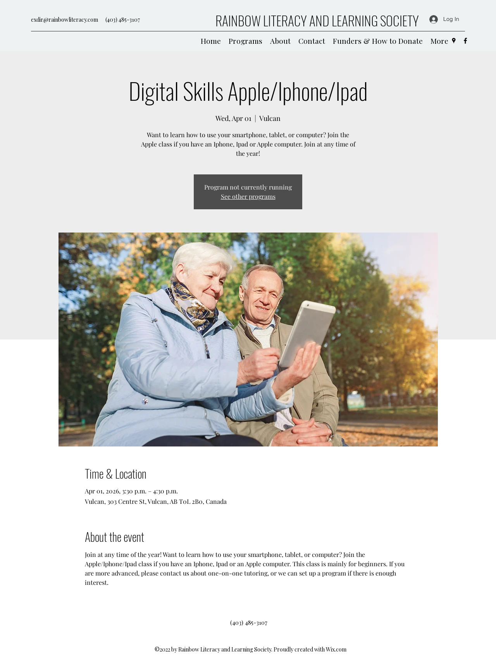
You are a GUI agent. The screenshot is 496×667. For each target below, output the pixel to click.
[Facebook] (465, 41)
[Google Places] (454, 41)
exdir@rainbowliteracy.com (64, 19)
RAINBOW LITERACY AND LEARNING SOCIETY (317, 20)
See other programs (248, 196)
